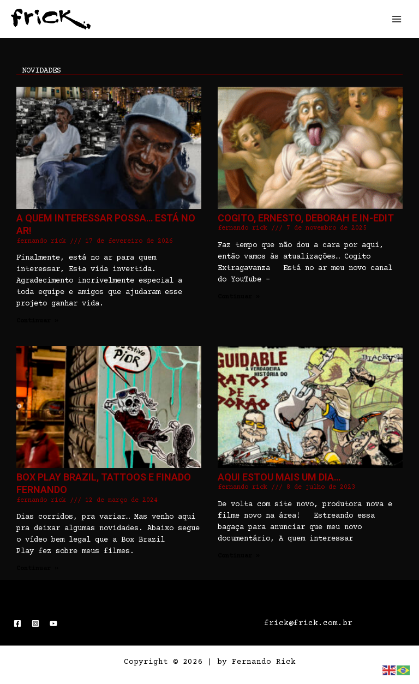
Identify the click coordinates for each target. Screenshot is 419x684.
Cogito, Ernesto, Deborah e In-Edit (306, 218)
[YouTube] (53, 623)
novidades (41, 71)
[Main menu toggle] (396, 19)
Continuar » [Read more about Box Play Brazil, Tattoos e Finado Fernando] (37, 568)
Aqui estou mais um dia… (279, 477)
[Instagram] (35, 623)
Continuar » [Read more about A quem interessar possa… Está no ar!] (37, 321)
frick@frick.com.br (308, 623)
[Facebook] (17, 623)
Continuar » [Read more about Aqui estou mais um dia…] (239, 556)
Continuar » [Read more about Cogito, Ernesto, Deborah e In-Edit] (239, 297)
